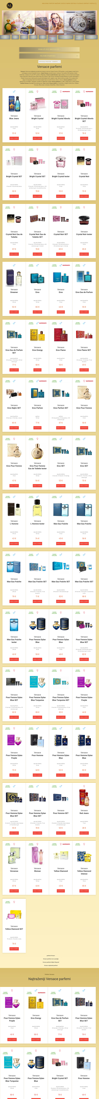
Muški (15, 37)
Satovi (63, 3)
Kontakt (86, 3)
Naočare (57, 3)
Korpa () (92, 3)
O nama (68, 3)
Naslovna (45, 3)
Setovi (42, 37)
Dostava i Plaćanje (77, 3)
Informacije (91, 37)
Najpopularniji (66, 37)
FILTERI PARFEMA (48, 56)
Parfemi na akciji (52, 38)
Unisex (33, 37)
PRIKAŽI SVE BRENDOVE (49, 49)
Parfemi (51, 3)
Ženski (24, 37)
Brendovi (5, 37)
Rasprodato (60, 138)
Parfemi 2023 (79, 37)
